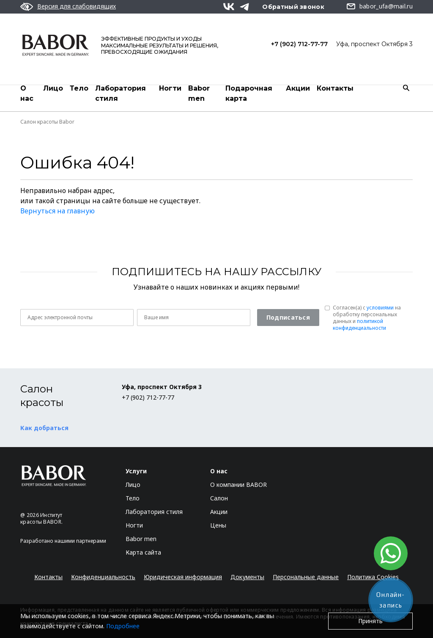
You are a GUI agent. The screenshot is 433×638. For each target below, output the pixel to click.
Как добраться (44, 428)
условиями (380, 307)
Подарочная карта (248, 93)
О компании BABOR (238, 485)
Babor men (199, 93)
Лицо (53, 88)
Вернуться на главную (57, 210)
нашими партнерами (80, 540)
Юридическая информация (183, 577)
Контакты (335, 88)
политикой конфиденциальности (359, 324)
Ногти (170, 88)
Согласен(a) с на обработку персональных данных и (367, 317)
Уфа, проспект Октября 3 (374, 44)
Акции (298, 88)
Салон (219, 498)
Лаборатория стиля (120, 93)
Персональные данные (306, 577)
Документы (247, 577)
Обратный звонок (293, 7)
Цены (218, 525)
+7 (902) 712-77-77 (299, 44)
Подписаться (288, 317)
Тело (79, 88)
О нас (26, 93)
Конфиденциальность (103, 577)
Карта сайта (143, 552)
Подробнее (123, 626)
